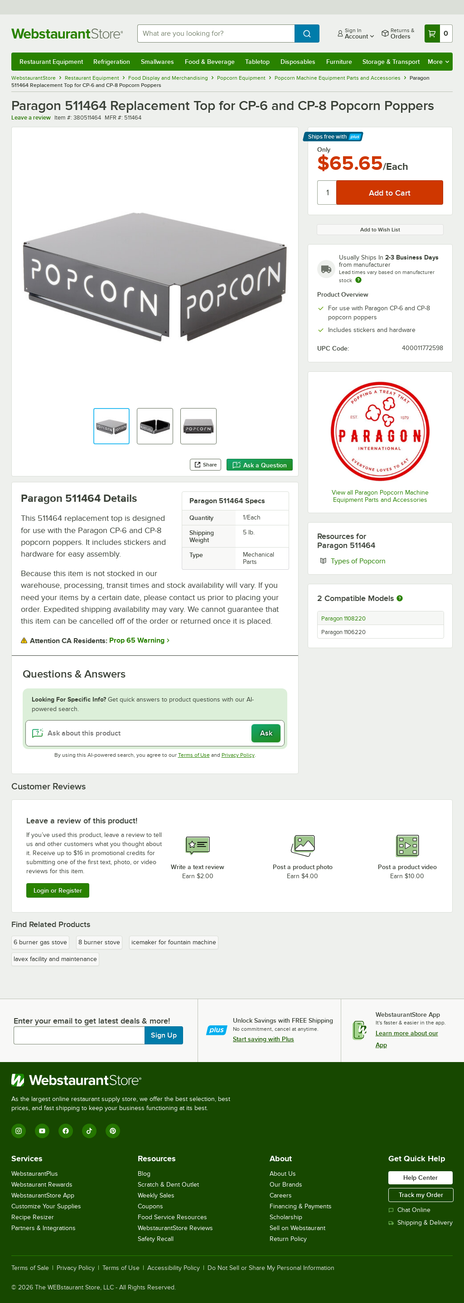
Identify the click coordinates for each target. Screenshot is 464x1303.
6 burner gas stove (40, 942)
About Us (283, 1173)
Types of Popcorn (386, 561)
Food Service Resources (172, 1217)
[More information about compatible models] (399, 598)
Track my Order (421, 1194)
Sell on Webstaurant (297, 1228)
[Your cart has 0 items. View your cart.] (439, 33)
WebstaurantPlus (34, 1173)
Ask (266, 733)
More (438, 61)
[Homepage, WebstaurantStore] (67, 33)
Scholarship (286, 1217)
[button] (111, 426)
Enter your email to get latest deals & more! (92, 1020)
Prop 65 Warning (136, 640)
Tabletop (257, 61)
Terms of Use (194, 755)
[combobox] (216, 33)
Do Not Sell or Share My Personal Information (271, 1268)
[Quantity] (327, 192)
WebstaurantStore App (42, 1195)
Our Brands (286, 1184)
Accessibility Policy (173, 1268)
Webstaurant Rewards (41, 1184)
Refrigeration (111, 61)
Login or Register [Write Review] (58, 890)
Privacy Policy (238, 755)
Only (323, 149)
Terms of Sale (30, 1268)
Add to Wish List (380, 229)
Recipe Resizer (32, 1217)
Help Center (420, 1177)
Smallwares (157, 61)
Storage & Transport (391, 61)
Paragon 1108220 (343, 618)
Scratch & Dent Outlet (168, 1184)
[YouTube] (42, 1131)
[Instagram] (18, 1131)
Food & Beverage (210, 61)
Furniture (339, 61)
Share (205, 464)
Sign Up (164, 1035)
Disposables (297, 61)
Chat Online (409, 1210)
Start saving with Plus (263, 1039)
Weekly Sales (156, 1195)
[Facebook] (65, 1131)
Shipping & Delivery (420, 1222)
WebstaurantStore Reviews (175, 1228)
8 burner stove (99, 942)
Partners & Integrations (43, 1228)
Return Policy (288, 1239)
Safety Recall (156, 1239)
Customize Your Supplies (46, 1206)
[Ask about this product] (155, 733)
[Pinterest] (113, 1131)
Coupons (150, 1206)
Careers (281, 1195)
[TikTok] (89, 1131)
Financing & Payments (301, 1206)
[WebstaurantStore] (124, 1080)
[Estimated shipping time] (358, 280)
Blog (144, 1173)
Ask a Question (259, 465)
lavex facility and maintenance (55, 959)
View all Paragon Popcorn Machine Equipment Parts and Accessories (380, 496)
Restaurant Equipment (51, 61)
